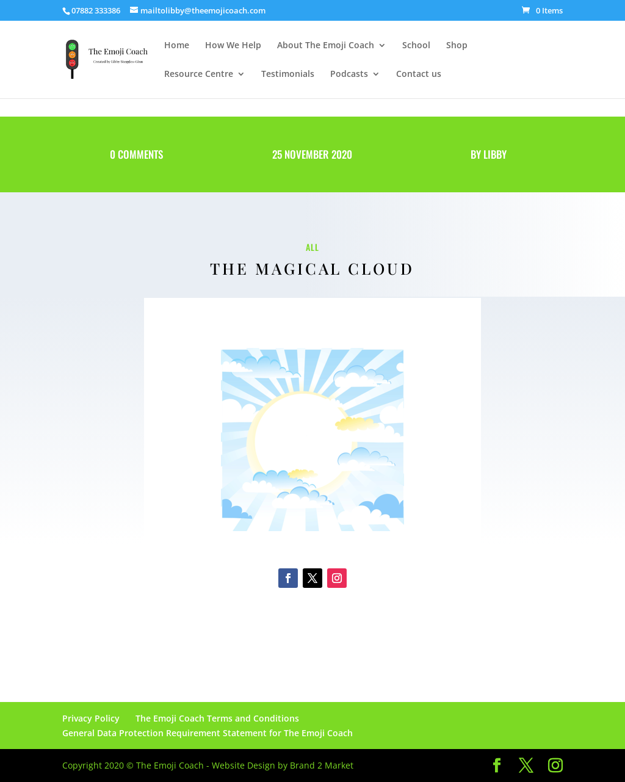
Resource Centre (198, 74)
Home (176, 46)
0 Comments (136, 154)
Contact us (418, 74)
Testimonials (287, 74)
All (312, 247)
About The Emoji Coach (325, 46)
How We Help (233, 46)
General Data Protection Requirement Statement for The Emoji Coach (207, 733)
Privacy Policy (91, 718)
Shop (457, 46)
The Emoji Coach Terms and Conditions (217, 718)
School (416, 46)
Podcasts (349, 74)
